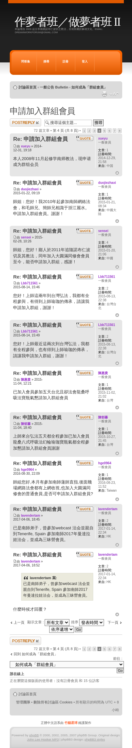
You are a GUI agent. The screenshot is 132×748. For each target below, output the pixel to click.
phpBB (34, 735)
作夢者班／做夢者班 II (67, 22)
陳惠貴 (26, 379)
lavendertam (30, 515)
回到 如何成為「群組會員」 (36, 654)
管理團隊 (23, 702)
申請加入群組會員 (42, 111)
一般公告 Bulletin (54, 87)
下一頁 (113, 622)
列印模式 (104, 94)
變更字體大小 (114, 94)
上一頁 (19, 622)
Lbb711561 (29, 283)
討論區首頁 (28, 87)
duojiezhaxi (29, 189)
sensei (26, 237)
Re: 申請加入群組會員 (40, 139)
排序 (87, 622)
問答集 (25, 61)
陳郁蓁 (26, 424)
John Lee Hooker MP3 (43, 739)
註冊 (65, 61)
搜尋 (46, 61)
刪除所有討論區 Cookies (53, 702)
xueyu (25, 146)
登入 (85, 61)
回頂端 (117, 173)
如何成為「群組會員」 (89, 87)
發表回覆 (25, 122)
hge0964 (27, 469)
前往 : (117, 658)
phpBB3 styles (95, 739)
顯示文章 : (48, 622)
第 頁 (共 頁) (66, 130)
